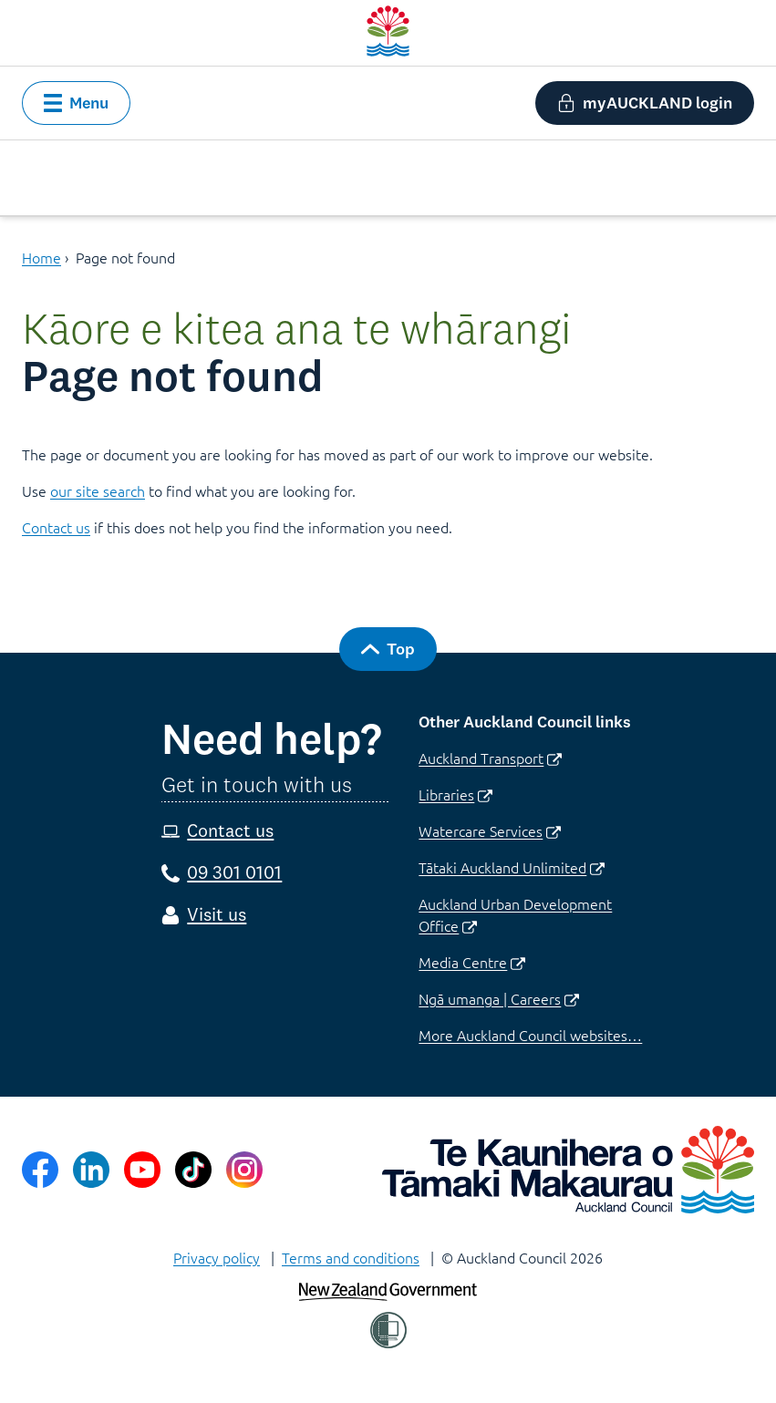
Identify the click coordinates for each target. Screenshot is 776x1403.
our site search (97, 490)
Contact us (56, 527)
